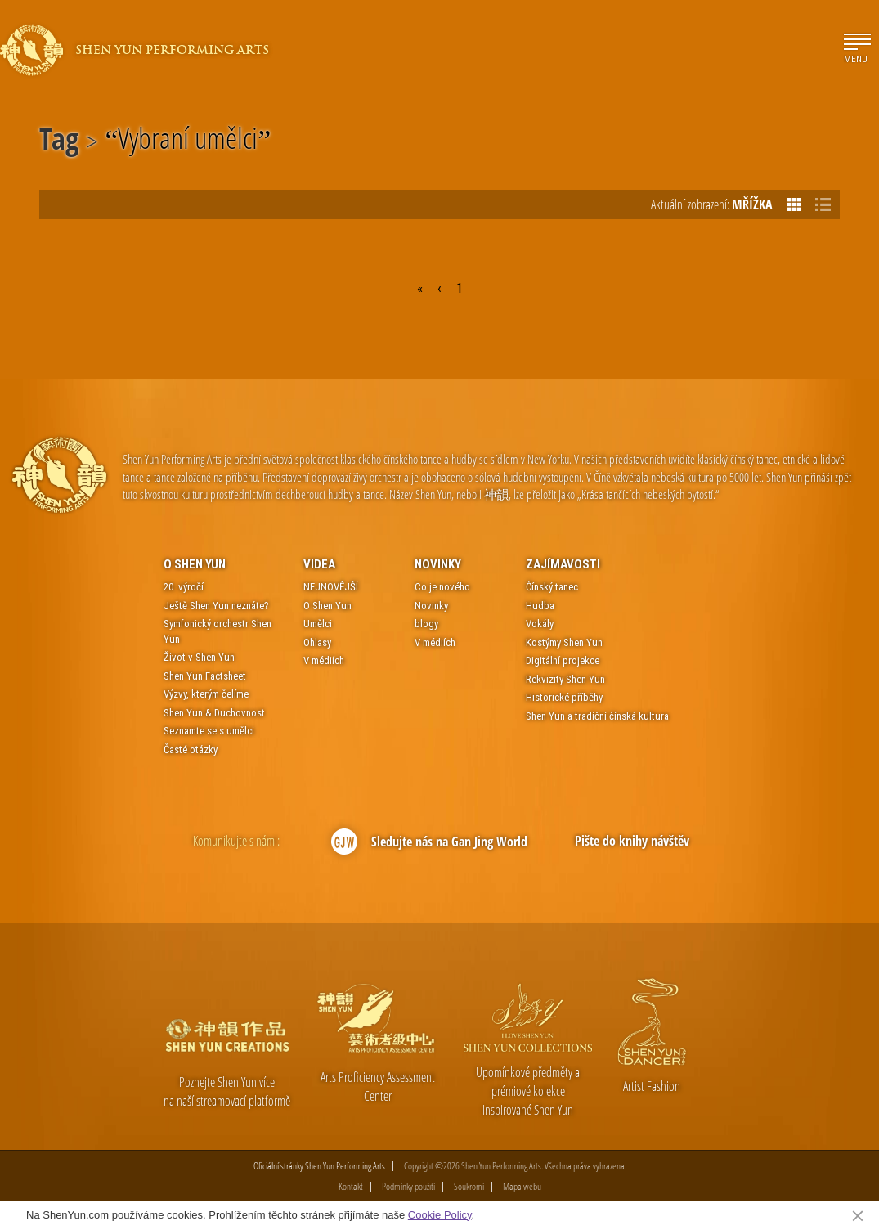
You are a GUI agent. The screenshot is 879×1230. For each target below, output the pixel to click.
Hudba (540, 605)
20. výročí (184, 587)
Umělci (317, 623)
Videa (319, 564)
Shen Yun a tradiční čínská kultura (597, 716)
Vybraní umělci (188, 141)
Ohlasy (317, 642)
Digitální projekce (562, 660)
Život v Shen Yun (199, 657)
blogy (426, 623)
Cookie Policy (440, 1215)
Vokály (540, 623)
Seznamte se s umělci (209, 731)
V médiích (323, 660)
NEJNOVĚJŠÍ (330, 587)
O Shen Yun (195, 564)
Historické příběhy (564, 697)
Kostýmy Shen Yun (564, 642)
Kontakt (351, 1187)
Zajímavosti (563, 564)
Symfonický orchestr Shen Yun (217, 631)
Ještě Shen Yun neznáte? (216, 605)
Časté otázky (191, 749)
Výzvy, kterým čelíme (206, 694)
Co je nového (442, 587)
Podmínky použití (408, 1187)
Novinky (438, 564)
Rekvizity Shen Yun (565, 679)
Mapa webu (522, 1187)
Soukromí (469, 1187)
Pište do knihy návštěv (632, 841)
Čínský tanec (552, 587)
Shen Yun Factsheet (205, 676)
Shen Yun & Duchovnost (214, 713)
